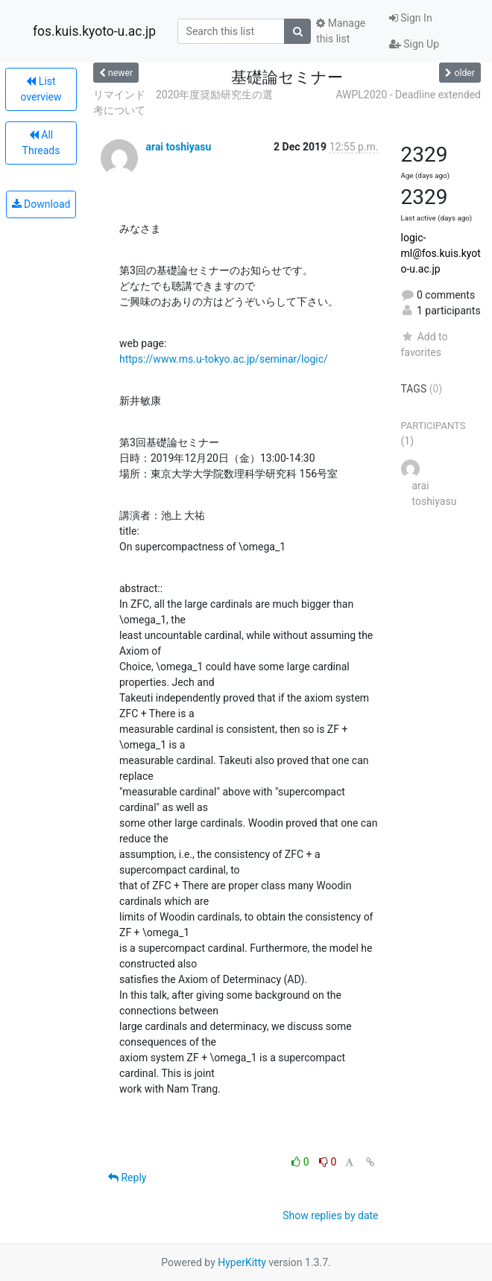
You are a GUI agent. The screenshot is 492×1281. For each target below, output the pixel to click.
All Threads (41, 142)
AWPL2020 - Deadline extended (408, 95)
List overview (41, 89)
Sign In (410, 18)
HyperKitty (242, 1262)
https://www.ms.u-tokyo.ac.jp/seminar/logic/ (223, 359)
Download (41, 204)
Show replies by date (330, 1215)
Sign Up (414, 44)
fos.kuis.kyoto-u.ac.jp (94, 31)
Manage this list (340, 31)
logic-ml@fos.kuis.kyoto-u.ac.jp (441, 253)
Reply (127, 1177)
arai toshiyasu (178, 147)
